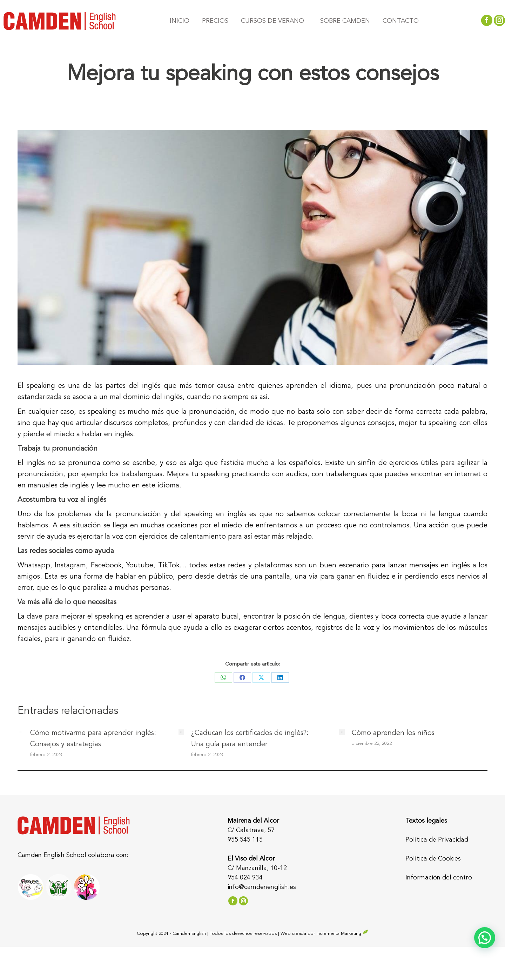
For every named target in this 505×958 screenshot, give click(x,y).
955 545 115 (245, 840)
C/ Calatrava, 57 (251, 830)
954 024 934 (245, 878)
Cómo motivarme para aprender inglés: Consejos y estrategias (93, 739)
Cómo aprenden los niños (393, 733)
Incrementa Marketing (342, 933)
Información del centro (438, 878)
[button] (484, 937)
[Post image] (20, 732)
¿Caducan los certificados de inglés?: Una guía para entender (250, 739)
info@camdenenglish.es (262, 887)
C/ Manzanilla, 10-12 (257, 868)
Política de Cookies (433, 859)
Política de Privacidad (436, 840)
